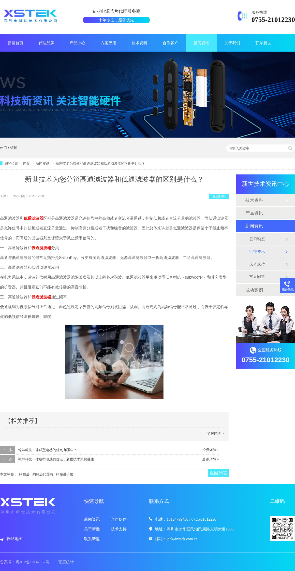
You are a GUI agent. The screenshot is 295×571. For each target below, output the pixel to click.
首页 (26, 163)
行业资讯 (257, 251)
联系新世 (263, 43)
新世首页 (15, 43)
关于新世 (92, 529)
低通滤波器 (33, 218)
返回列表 (219, 196)
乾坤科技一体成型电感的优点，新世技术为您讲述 (56, 459)
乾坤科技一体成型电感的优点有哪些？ (47, 450)
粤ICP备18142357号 (32, 562)
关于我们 (232, 43)
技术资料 (139, 43)
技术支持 (257, 264)
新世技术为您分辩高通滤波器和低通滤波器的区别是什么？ (100, 163)
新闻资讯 (201, 43)
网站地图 (15, 539)
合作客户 (170, 43)
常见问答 (257, 276)
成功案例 (254, 290)
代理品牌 (46, 43)
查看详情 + (210, 450)
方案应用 (108, 43)
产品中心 (77, 43)
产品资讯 (254, 213)
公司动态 (257, 239)
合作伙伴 (119, 519)
